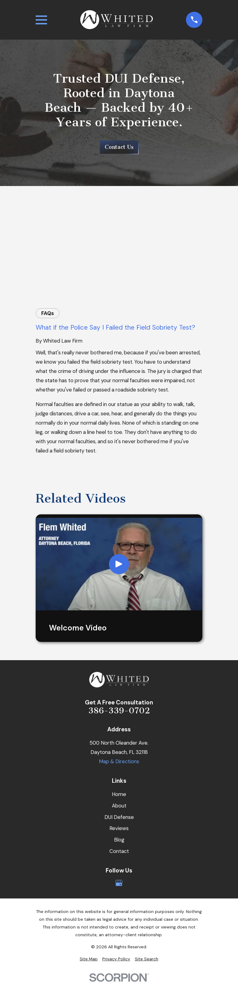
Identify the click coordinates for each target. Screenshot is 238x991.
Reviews (119, 828)
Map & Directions (119, 761)
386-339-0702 (119, 711)
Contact (119, 851)
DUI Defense (119, 817)
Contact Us (119, 147)
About (119, 805)
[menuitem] (89, 959)
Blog (119, 839)
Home (119, 794)
